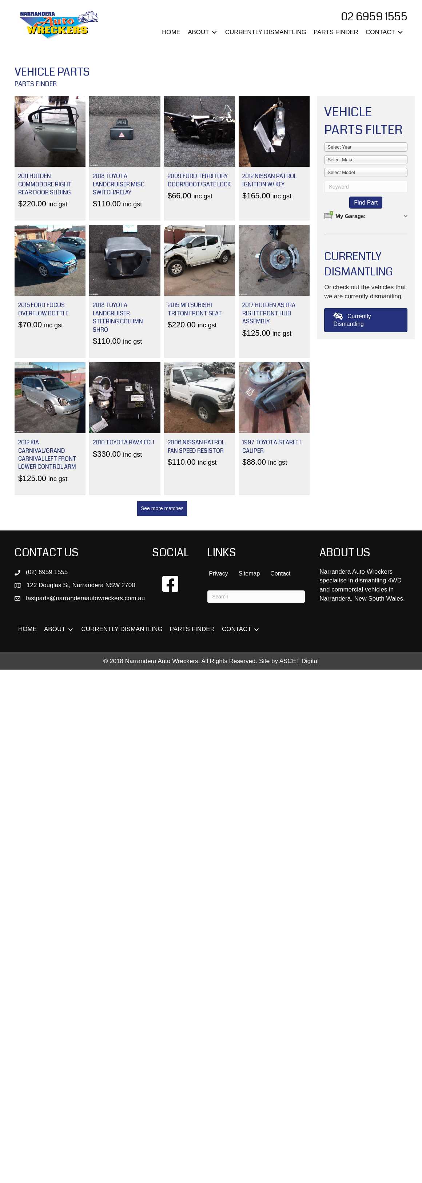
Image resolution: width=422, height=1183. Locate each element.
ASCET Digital (299, 661)
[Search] (256, 596)
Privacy (218, 573)
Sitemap (249, 573)
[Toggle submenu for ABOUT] (214, 32)
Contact (280, 573)
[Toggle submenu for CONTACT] (400, 32)
